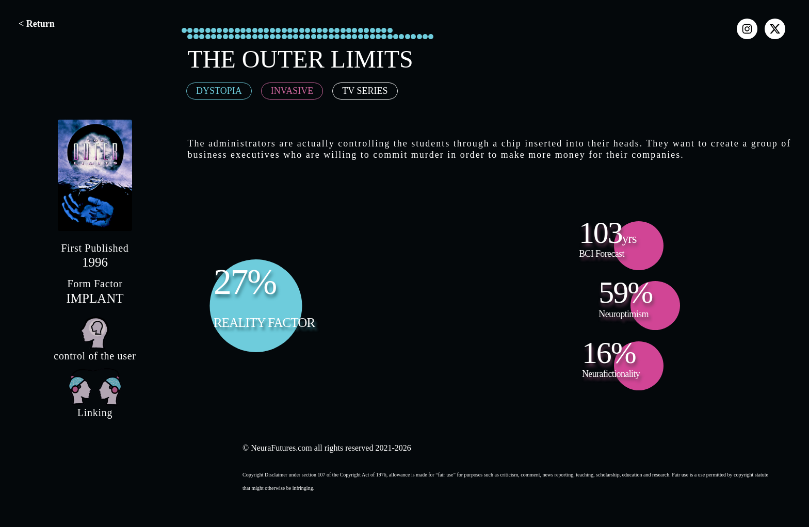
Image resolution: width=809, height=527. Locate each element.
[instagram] (747, 29)
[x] (775, 29)
